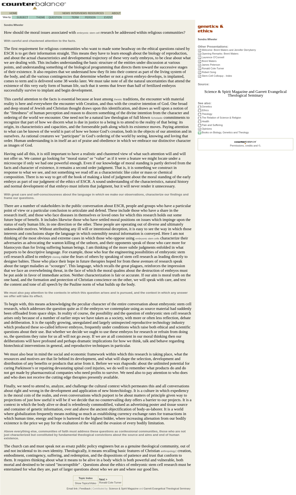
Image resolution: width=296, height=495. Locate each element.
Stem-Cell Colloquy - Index (217, 75)
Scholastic (157, 117)
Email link (72, 488)
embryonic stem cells (147, 238)
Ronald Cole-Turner (110, 482)
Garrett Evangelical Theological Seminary (167, 488)
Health (205, 121)
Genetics (207, 106)
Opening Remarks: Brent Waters (220, 53)
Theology (207, 114)
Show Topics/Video (85, 483)
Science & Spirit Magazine (124, 488)
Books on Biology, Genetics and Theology (225, 132)
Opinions (207, 128)
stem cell (94, 32)
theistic (118, 99)
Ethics (205, 110)
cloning (56, 257)
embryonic (83, 32)
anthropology (168, 451)
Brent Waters (209, 61)
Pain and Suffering (212, 125)
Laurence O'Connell (213, 57)
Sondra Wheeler (13, 25)
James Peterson (211, 64)
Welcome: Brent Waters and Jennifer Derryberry (229, 50)
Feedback (85, 488)
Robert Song (209, 72)
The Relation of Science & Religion (221, 117)
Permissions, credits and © (245, 145)
